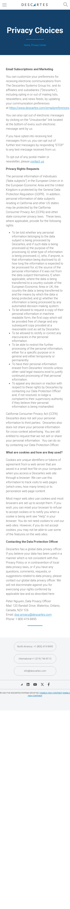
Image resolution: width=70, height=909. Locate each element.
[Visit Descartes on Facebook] (49, 684)
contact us (37, 161)
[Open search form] (65, 4)
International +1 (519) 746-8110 (35, 658)
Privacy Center (38, 45)
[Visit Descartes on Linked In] (28, 684)
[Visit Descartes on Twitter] (42, 684)
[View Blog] (21, 684)
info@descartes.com (35, 670)
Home (27, 45)
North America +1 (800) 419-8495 (35, 646)
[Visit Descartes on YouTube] (35, 684)
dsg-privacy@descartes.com (33, 614)
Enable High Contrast (51, 693)
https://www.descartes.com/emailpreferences (39, 108)
